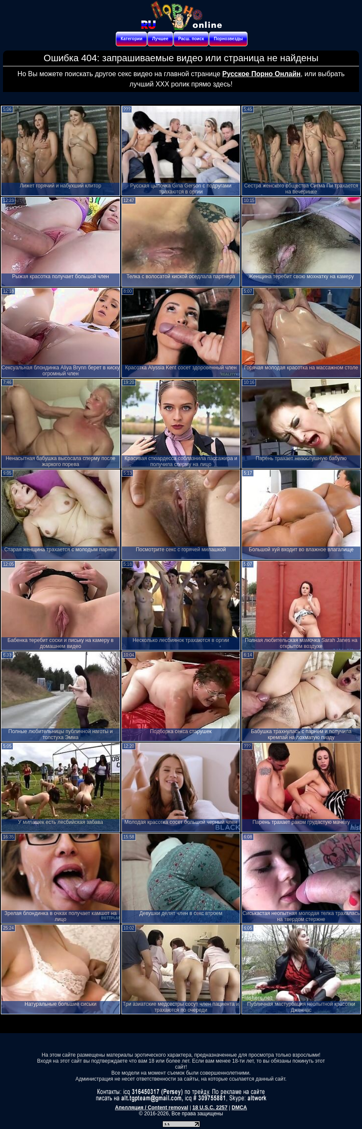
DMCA (239, 1108)
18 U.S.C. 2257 (209, 1108)
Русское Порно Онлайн (261, 73)
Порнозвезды (228, 38)
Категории (131, 38)
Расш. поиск (191, 38)
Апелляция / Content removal (151, 1108)
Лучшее (160, 38)
